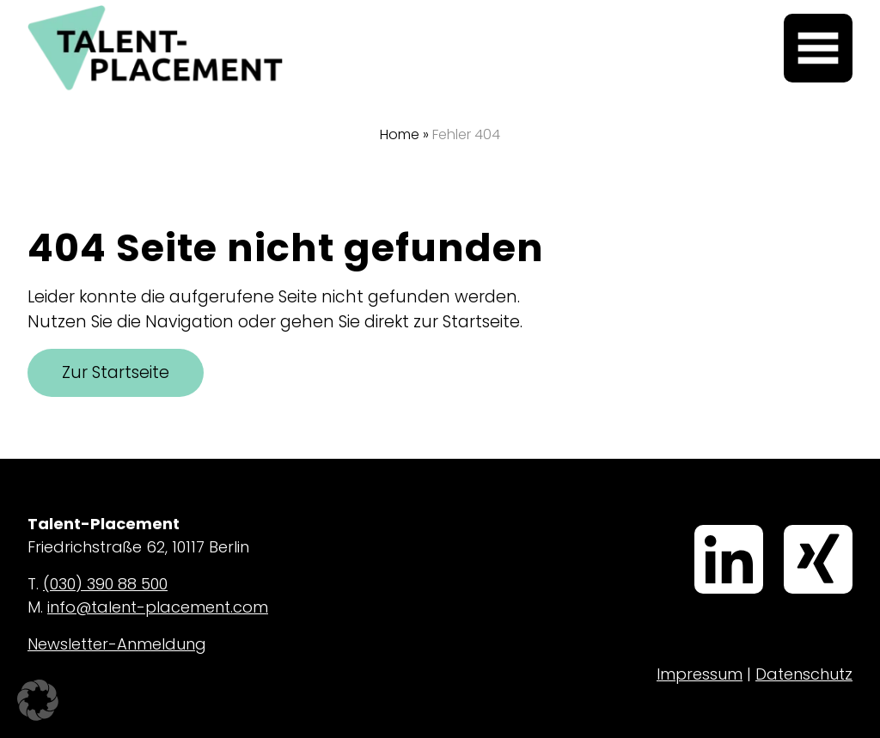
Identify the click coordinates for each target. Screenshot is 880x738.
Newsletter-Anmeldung (117, 644)
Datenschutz (803, 674)
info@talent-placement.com (157, 607)
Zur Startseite (115, 372)
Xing (787, 526)
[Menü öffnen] (818, 48)
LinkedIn (700, 526)
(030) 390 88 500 (105, 584)
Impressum (699, 674)
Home (399, 134)
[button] (38, 700)
